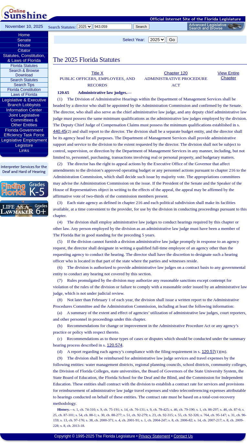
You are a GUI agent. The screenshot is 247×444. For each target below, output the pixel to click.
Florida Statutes (24, 65)
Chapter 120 (176, 73)
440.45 (59, 131)
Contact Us (183, 436)
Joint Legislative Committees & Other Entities (24, 120)
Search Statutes (24, 80)
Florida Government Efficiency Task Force (24, 132)
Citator (24, 50)
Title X (97, 73)
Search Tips (24, 85)
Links (24, 150)
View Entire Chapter (228, 75)
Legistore (24, 145)
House (24, 45)
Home (24, 34)
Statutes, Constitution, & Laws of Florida (24, 58)
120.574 (115, 345)
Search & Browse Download (24, 72)
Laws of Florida (24, 94)
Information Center (24, 110)
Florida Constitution (24, 89)
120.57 (208, 351)
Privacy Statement (154, 436)
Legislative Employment (24, 140)
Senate (24, 40)
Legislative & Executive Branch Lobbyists (24, 102)
